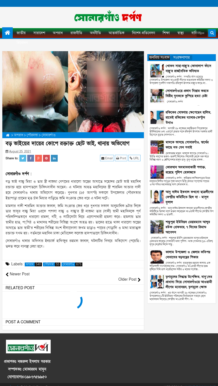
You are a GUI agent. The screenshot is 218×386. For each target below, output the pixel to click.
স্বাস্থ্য (180, 32)
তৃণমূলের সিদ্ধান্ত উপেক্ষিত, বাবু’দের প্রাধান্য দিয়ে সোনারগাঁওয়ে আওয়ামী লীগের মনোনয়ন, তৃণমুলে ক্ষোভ (189, 281)
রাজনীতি (76, 32)
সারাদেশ (39, 32)
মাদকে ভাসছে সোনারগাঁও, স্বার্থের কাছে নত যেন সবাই (187, 145)
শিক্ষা (166, 32)
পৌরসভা (52, 264)
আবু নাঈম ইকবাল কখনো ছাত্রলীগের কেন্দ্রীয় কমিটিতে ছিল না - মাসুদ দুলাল (189, 197)
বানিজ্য (196, 32)
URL (134, 158)
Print (121, 158)
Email (107, 158)
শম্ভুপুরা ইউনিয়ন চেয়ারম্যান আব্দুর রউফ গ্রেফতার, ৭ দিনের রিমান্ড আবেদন (188, 227)
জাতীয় (21, 32)
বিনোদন (22, 42)
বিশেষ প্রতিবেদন (143, 32)
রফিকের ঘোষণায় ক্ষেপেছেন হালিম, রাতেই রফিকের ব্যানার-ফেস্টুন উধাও (188, 117)
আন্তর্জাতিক (116, 32)
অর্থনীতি (95, 32)
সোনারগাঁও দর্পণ (11, 382)
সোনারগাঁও (72, 264)
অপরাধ (58, 32)
